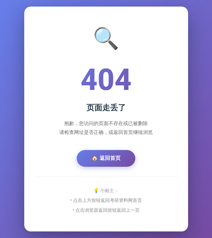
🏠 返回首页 (105, 158)
